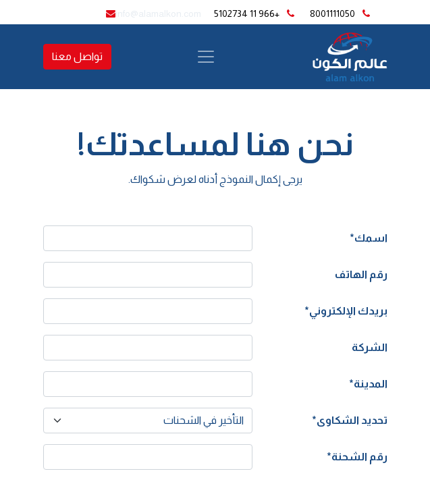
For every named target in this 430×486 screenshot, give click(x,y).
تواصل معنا (77, 56)
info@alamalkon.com (158, 13)
